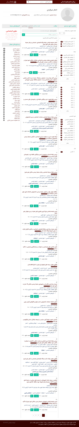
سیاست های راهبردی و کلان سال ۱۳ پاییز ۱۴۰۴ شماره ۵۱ (42, 66)
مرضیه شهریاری (16, 98)
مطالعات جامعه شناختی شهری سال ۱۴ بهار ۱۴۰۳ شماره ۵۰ (42, 177)
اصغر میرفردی (50, 46)
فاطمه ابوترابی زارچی (15, 89)
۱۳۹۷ (68, 103)
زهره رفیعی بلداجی (15, 80)
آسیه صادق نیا (17, 96)
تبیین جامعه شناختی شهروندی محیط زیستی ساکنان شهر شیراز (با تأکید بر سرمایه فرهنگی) (40, 402)
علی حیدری (17, 76)
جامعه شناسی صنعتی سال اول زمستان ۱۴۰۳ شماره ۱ (43, 217)
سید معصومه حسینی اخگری (13, 120)
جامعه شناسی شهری (68, 137)
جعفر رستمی (17, 102)
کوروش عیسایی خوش (15, 83)
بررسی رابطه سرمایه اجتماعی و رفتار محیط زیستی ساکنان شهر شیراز (41, 173)
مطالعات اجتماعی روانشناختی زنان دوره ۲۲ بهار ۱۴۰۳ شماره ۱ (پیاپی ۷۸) (38, 197)
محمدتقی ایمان (34, 83)
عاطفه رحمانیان (49, 83)
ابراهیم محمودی (16, 113)
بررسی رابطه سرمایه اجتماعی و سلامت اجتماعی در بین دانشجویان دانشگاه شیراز (41, 118)
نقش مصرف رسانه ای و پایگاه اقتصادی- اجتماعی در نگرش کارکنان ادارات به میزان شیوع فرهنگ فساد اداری (40, 230)
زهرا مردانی (17, 117)
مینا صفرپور (43, 305)
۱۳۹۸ (68, 101)
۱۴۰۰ (68, 96)
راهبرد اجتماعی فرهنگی (68, 62)
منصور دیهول (17, 78)
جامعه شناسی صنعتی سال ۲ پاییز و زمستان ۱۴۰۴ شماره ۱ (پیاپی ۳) (40, 48)
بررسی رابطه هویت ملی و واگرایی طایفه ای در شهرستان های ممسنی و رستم (40, 100)
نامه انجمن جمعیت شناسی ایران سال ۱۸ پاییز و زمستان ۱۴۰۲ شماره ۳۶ (39, 270)
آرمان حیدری (17, 58)
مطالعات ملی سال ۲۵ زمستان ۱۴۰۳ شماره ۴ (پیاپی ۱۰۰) (42, 142)
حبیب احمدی (35, 158)
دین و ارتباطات (68, 73)
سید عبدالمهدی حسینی (40, 233)
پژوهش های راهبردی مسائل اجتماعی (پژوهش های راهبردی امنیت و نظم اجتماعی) (68, 57)
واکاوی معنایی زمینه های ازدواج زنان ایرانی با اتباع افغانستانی (42, 265)
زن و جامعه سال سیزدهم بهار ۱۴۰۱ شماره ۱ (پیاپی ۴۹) (43, 307)
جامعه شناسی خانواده (68, 139)
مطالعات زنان (11, 34)
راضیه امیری (17, 71)
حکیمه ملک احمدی (15, 95)
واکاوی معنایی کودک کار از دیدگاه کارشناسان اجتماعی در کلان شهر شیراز (40, 359)
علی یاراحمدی (28, 158)
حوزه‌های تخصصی (50, 52)
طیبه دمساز (17, 100)
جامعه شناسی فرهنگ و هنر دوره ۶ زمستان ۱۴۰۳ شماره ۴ (42, 85)
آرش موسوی (17, 106)
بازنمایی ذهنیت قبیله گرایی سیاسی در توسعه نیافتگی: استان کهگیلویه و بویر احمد (40, 320)
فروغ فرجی (17, 60)
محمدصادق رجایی (16, 67)
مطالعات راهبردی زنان (68, 75)
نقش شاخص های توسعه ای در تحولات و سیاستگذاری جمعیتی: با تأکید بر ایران (40, 248)
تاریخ (7, 38)
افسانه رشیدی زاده (16, 104)
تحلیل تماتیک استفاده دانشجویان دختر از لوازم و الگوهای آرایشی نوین (40, 302)
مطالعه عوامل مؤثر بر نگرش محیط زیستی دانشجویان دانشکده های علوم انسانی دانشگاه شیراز (39, 193)
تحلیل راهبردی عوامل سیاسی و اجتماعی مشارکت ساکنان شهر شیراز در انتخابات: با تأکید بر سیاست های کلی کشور (40, 61)
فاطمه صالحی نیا (41, 344)
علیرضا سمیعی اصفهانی (15, 93)
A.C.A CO (5, 422)
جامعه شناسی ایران (68, 68)
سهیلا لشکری (50, 103)
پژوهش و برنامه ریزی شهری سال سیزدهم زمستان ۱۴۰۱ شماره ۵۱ (40, 346)
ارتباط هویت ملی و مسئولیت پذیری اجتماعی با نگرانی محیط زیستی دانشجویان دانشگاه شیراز (40, 137)
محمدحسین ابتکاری (15, 63)
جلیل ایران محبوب (16, 107)
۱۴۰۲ (68, 92)
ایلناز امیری (50, 268)
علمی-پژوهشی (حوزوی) (68, 46)
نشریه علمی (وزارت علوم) (68, 41)
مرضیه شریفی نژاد (16, 91)
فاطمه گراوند (40, 364)
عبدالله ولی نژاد (16, 50)
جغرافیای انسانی (36, 393)
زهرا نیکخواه (17, 118)
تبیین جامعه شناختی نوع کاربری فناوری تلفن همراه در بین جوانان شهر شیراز (40, 212)
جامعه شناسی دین (68, 135)
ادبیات (8, 39)
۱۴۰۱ (68, 94)
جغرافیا (43, 393)
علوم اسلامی (13, 39)
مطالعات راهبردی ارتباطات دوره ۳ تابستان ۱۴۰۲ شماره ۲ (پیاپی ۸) (40, 289)
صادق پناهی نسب (42, 323)
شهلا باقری (43, 215)
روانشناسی (8, 36)
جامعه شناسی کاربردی (68, 55)
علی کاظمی (17, 109)
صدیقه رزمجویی (41, 64)
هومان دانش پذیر (16, 65)
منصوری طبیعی (35, 405)
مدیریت (15, 38)
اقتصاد (12, 36)
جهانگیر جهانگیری (32, 323)
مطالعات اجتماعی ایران (68, 66)
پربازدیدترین (24, 26)
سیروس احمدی (16, 49)
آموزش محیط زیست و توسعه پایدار (68, 64)
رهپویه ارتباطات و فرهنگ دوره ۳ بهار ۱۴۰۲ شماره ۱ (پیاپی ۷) (41, 234)
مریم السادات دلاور (49, 364)
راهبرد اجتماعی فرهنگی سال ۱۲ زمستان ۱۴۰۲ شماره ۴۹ (42, 252)
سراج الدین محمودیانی (40, 121)
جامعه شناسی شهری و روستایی (46, 183)
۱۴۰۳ (68, 90)
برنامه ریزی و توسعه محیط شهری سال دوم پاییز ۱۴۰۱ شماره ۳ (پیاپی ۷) (39, 387)
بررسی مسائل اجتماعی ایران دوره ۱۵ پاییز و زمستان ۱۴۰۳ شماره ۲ (40, 122)
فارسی (68, 152)
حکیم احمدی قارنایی (15, 74)
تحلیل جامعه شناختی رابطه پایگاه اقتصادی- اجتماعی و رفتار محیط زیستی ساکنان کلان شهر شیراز (41, 43)
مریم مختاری (17, 52)
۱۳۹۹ (68, 98)
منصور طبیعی (50, 323)
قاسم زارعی (17, 115)
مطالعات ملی (68, 60)
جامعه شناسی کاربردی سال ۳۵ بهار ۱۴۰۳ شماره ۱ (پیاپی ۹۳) (41, 160)
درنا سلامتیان (42, 46)
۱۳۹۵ (68, 107)
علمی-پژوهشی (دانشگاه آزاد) (68, 44)
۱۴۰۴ (68, 87)
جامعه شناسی (34, 89)
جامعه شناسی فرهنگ (68, 133)
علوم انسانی (10, 38)
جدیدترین (30, 26)
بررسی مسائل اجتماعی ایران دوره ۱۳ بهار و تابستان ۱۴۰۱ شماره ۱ (40, 366)
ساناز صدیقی (31, 121)
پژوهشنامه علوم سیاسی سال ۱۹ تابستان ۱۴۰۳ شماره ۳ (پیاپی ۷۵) (40, 105)
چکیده (35, 55)
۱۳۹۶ (68, 105)
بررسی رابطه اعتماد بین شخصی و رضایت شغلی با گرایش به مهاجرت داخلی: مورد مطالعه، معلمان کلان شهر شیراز (40, 342)
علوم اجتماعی (42, 52)
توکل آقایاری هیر (34, 362)
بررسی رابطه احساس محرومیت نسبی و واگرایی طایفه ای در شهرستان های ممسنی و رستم (40, 155)
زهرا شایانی (17, 111)
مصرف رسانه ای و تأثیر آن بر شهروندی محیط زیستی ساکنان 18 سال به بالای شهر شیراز (40, 285)
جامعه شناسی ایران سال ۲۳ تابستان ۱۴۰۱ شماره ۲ (43, 407)
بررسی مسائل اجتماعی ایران (68, 71)
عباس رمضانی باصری (15, 62)
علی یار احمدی (42, 83)
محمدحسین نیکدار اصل (14, 85)
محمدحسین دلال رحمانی (14, 82)
